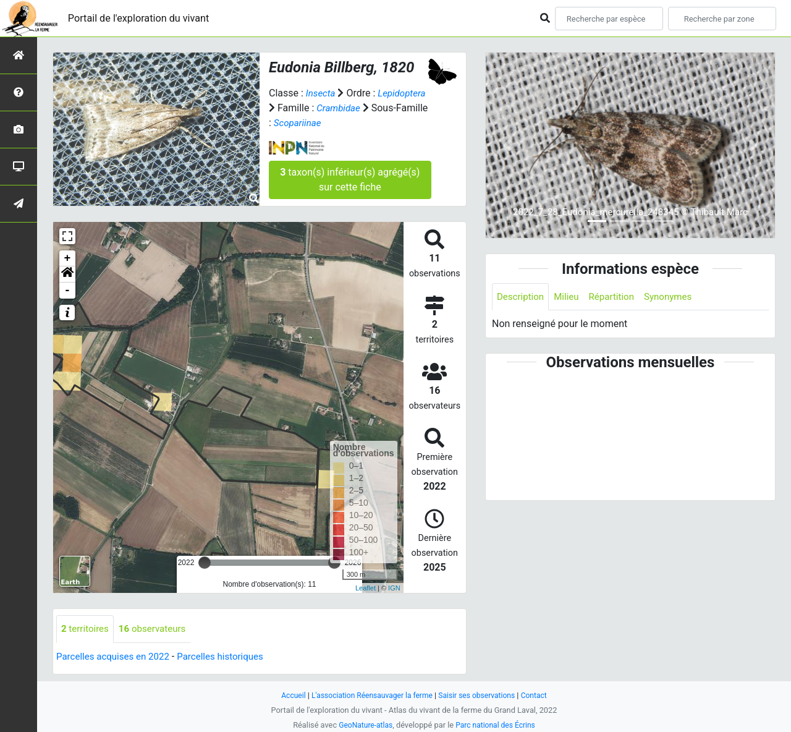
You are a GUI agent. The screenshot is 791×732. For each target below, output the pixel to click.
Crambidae (339, 108)
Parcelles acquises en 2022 (116, 657)
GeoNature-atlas (363, 725)
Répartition (617, 297)
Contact (541, 695)
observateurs (157, 629)
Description (522, 297)
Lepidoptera (404, 93)
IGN (394, 588)
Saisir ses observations (481, 695)
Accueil (287, 695)
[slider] (204, 562)
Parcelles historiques (230, 657)
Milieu (570, 297)
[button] (67, 274)
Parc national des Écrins (497, 725)
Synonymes (676, 297)
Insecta (321, 93)
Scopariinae (299, 123)
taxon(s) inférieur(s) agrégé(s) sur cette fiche (350, 179)
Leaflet (365, 588)
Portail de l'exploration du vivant (146, 18)
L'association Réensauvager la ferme (369, 695)
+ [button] (67, 258)
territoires (86, 629)
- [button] (67, 290)
